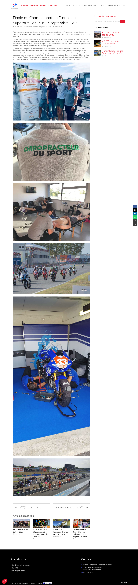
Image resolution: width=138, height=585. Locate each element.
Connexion (123, 583)
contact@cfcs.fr (89, 572)
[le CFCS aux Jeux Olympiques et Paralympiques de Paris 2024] (97, 43)
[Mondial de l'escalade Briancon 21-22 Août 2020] (97, 53)
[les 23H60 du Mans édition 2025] (97, 34)
